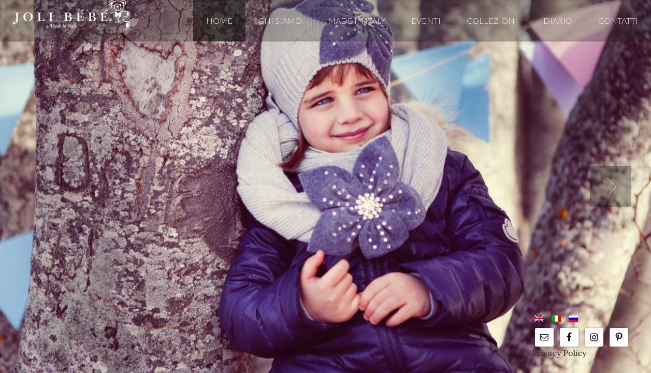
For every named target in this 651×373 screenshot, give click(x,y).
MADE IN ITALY (356, 20)
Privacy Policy (559, 353)
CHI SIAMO (280, 20)
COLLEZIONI (492, 20)
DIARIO (557, 20)
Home (219, 20)
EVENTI (426, 20)
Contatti (618, 20)
